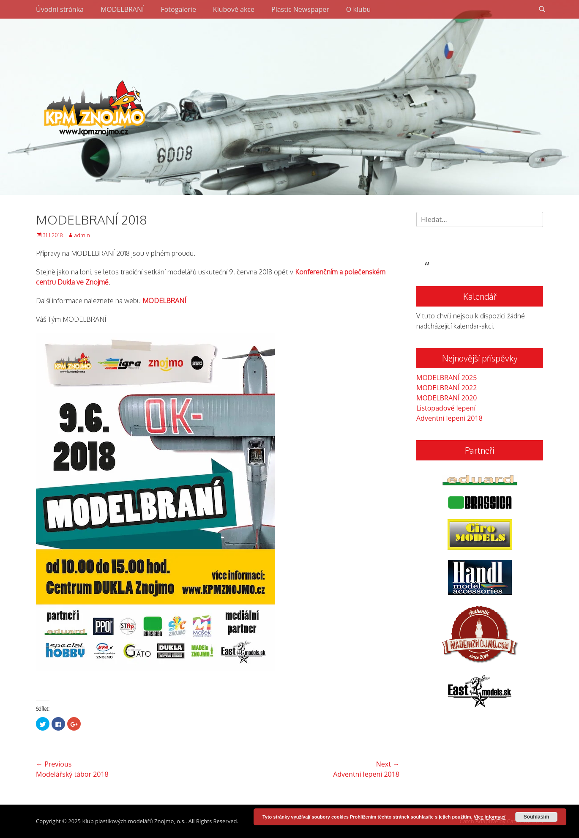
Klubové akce (233, 9)
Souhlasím (536, 817)
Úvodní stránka (60, 9)
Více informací (489, 816)
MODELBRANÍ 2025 (446, 377)
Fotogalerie (178, 9)
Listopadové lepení (445, 408)
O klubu (358, 9)
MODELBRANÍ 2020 (446, 398)
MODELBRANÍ (122, 9)
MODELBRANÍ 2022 (446, 387)
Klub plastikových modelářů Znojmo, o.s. (134, 821)
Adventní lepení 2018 (449, 418)
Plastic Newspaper (300, 9)
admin (82, 235)
